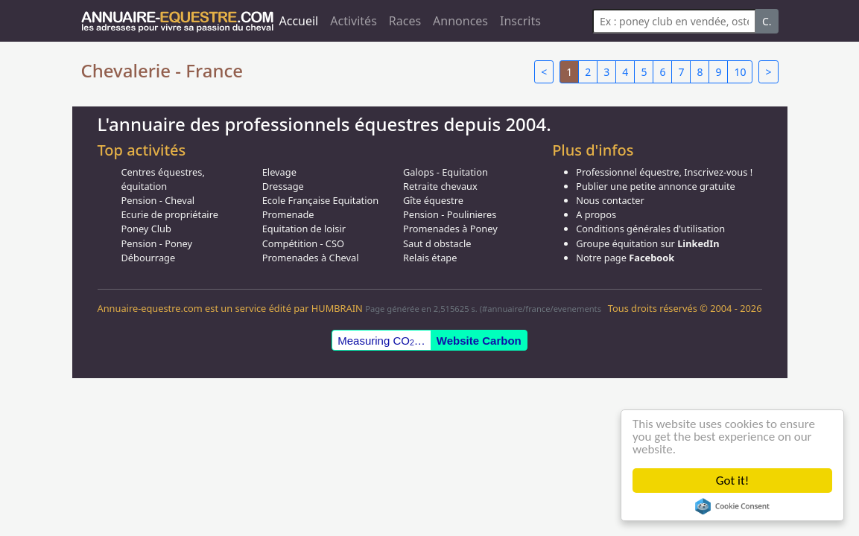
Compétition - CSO (303, 243)
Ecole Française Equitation (320, 200)
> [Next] (768, 72)
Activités (353, 21)
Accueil (299, 21)
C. (767, 21)
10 (740, 72)
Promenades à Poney (450, 228)
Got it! (732, 480)
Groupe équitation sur (647, 243)
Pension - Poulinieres (450, 214)
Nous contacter (610, 200)
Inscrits (520, 21)
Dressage (283, 186)
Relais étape (430, 257)
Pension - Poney (157, 243)
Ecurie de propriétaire (169, 214)
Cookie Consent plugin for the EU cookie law (732, 506)
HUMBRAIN (337, 308)
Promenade (288, 214)
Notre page (625, 257)
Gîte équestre (433, 200)
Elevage (279, 172)
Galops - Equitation (445, 172)
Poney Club (146, 228)
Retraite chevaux (440, 186)
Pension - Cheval (158, 200)
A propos (596, 214)
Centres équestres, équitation (163, 179)
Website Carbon (479, 340)
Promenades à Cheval (310, 257)
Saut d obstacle (437, 243)
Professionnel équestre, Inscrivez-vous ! (664, 172)
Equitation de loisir (304, 228)
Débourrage (148, 257)
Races (405, 21)
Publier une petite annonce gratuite (655, 186)
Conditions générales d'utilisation (650, 228)
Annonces (460, 21)
